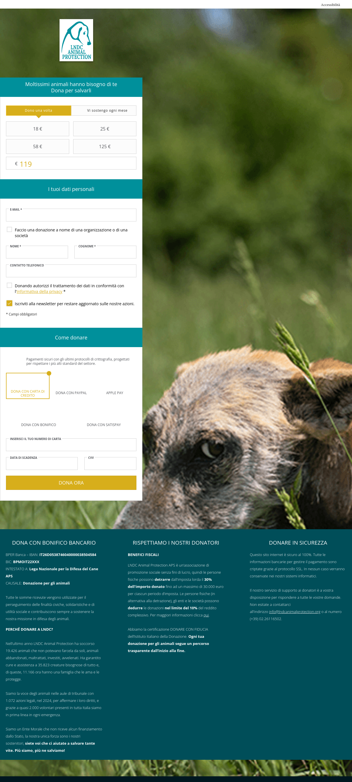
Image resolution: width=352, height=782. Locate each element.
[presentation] (38, 110)
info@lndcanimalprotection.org (294, 611)
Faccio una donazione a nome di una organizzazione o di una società (71, 232)
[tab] (38, 110)
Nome (15, 246)
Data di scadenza (23, 457)
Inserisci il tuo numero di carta (35, 439)
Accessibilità (330, 5)
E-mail (16, 209)
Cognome (87, 246)
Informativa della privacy (39, 291)
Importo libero (71, 163)
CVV (91, 457)
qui (206, 615)
